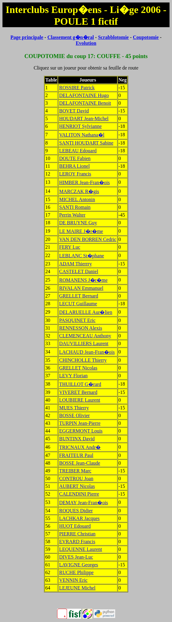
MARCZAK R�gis (79, 191)
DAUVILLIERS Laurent (83, 343)
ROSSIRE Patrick (76, 87)
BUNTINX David (76, 438)
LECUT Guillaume (78, 303)
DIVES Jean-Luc (76, 557)
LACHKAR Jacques (79, 518)
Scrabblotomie (113, 37)
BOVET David (74, 110)
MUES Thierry (74, 407)
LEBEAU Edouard (77, 150)
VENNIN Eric (73, 580)
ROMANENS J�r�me (83, 280)
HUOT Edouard (74, 526)
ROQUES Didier (76, 510)
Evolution (86, 43)
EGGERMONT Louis (81, 431)
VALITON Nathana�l (81, 135)
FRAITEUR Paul (76, 455)
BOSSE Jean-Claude (79, 463)
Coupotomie (146, 37)
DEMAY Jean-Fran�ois (83, 502)
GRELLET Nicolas (78, 367)
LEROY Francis (75, 173)
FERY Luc (69, 247)
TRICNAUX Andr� (80, 447)
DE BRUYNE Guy (78, 222)
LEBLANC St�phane (81, 255)
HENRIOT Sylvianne (80, 126)
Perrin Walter (72, 215)
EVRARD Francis (77, 541)
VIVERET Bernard (78, 392)
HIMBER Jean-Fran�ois (84, 182)
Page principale (26, 37)
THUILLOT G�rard (80, 384)
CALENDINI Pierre (79, 494)
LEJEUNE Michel (77, 587)
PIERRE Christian (77, 533)
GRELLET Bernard (78, 295)
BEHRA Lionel (74, 166)
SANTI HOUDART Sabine (86, 143)
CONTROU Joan (76, 478)
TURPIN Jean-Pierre (79, 423)
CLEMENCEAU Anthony (85, 335)
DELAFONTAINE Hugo (84, 95)
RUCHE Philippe (76, 572)
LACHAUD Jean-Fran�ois (87, 352)
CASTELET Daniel (78, 271)
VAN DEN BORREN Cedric (87, 239)
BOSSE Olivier (74, 415)
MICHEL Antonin (77, 199)
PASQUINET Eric (77, 320)
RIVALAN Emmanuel (81, 288)
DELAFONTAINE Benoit (85, 103)
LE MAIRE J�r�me (81, 231)
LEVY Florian (73, 375)
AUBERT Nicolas (77, 486)
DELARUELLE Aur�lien (85, 312)
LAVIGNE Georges (78, 564)
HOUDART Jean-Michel (83, 118)
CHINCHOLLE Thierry (83, 360)
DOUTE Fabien (74, 158)
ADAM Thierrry (75, 263)
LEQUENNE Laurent (80, 549)
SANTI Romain (74, 207)
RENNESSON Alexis (80, 328)
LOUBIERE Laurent (79, 400)
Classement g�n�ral (70, 37)
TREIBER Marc (75, 470)
